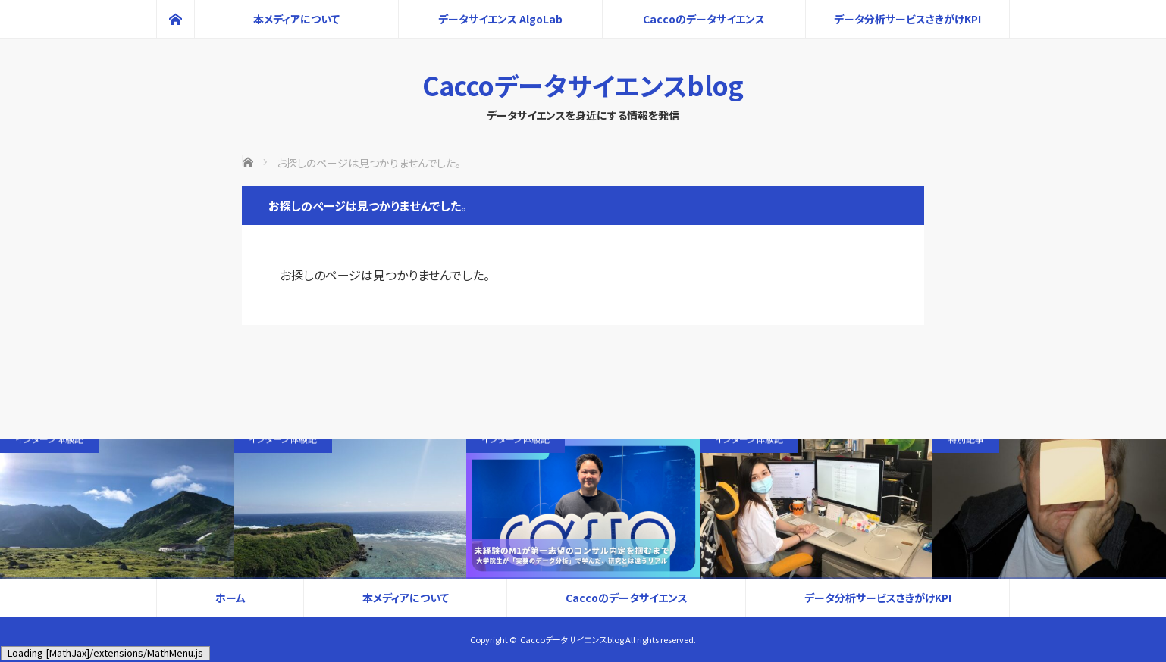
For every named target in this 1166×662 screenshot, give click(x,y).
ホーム (230, 597)
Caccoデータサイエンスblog (583, 85)
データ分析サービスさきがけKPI (907, 19)
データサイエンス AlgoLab (500, 19)
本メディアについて (296, 19)
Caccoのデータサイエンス (704, 19)
